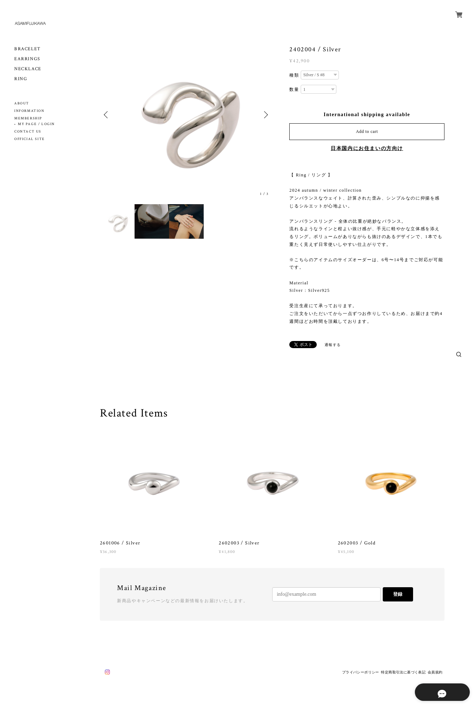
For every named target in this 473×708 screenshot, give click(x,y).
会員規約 (435, 672)
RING (20, 79)
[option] (186, 115)
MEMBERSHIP (28, 118)
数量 (294, 89)
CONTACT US (27, 131)
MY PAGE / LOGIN (36, 124)
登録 (397, 594)
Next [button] (265, 115)
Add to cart (367, 131)
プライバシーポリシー (360, 672)
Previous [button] (107, 115)
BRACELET (27, 49)
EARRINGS (27, 59)
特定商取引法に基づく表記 (403, 672)
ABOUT (21, 103)
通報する (333, 345)
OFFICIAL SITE (29, 139)
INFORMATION (29, 111)
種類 (294, 75)
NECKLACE (27, 69)
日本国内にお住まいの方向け (367, 148)
